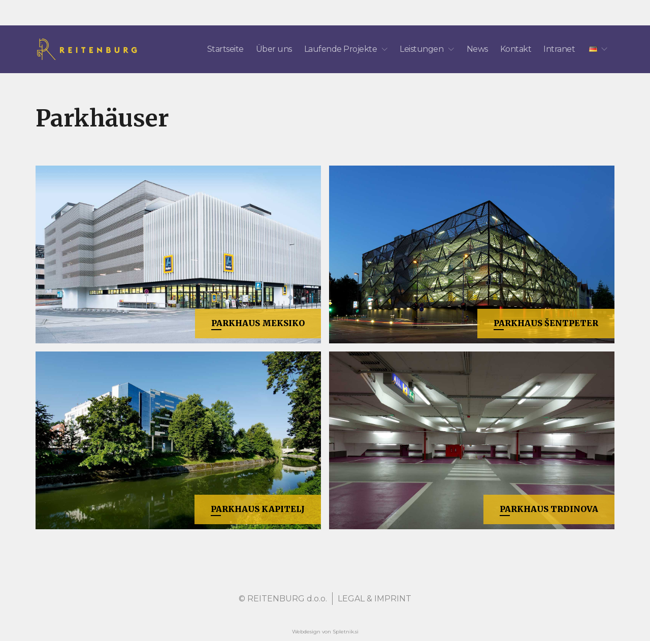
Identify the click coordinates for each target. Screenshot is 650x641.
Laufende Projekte (346, 49)
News (477, 49)
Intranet (559, 49)
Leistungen (427, 49)
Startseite (225, 49)
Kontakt (516, 49)
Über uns (274, 49)
